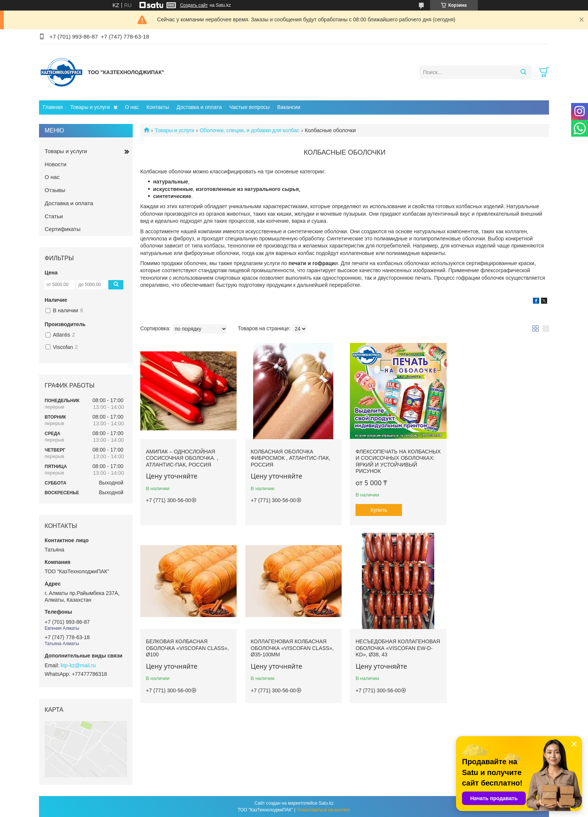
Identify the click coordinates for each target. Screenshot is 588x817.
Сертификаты (63, 229)
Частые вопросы (250, 107)
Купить (377, 509)
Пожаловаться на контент (323, 810)
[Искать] (523, 72)
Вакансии (288, 107)
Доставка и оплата (199, 107)
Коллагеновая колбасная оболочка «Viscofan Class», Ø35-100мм (187, 646)
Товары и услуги (90, 107)
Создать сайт (194, 5)
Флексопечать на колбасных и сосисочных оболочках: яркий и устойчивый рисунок (393, 461)
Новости (55, 164)
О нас (132, 107)
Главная (53, 107)
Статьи (54, 216)
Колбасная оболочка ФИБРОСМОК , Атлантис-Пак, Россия (290, 457)
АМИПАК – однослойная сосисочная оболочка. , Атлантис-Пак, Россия (182, 457)
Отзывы (55, 190)
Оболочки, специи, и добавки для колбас (250, 130)
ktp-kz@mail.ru (78, 665)
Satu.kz (325, 803)
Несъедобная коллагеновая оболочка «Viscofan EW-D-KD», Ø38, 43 (292, 646)
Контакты (157, 107)
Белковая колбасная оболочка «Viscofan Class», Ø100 (500, 457)
